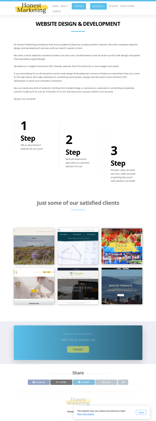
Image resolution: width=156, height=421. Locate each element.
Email (107, 383)
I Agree (107, 412)
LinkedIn (85, 383)
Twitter (63, 383)
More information (52, 414)
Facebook (40, 383)
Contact (78, 350)
